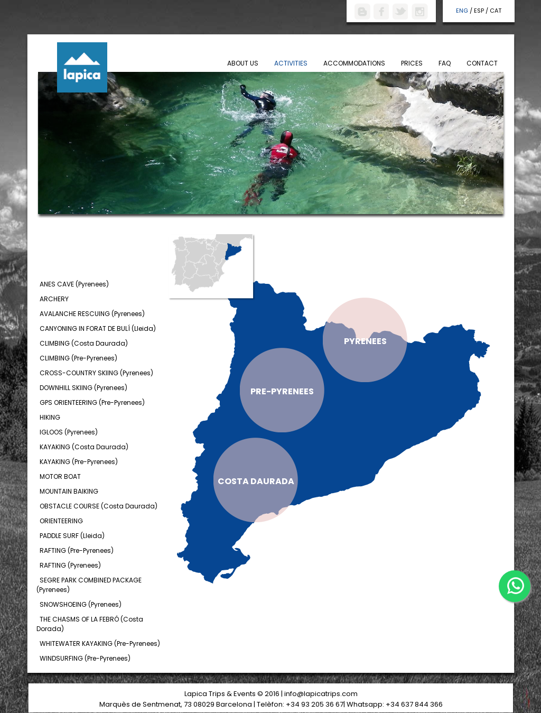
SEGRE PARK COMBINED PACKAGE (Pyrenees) (89, 585)
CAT (495, 10)
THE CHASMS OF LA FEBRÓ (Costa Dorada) (89, 624)
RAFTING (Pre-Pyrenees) (77, 550)
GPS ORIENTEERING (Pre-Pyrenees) (92, 402)
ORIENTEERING (61, 520)
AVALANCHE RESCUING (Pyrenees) (92, 313)
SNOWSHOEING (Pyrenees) (81, 604)
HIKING (50, 417)
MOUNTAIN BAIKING (69, 491)
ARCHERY (54, 298)
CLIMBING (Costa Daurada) (84, 343)
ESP (479, 10)
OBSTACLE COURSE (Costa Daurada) (98, 506)
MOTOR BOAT (60, 476)
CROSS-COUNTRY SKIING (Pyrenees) (96, 372)
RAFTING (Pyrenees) (70, 565)
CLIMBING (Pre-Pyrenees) (78, 358)
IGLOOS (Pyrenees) (69, 432)
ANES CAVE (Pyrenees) (74, 284)
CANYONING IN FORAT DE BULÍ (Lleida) (98, 328)
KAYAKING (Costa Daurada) (84, 446)
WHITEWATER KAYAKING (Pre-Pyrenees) (100, 643)
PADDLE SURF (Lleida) (72, 535)
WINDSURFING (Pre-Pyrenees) (85, 658)
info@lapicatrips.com (321, 694)
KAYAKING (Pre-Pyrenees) (79, 461)
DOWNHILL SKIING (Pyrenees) (83, 387)
